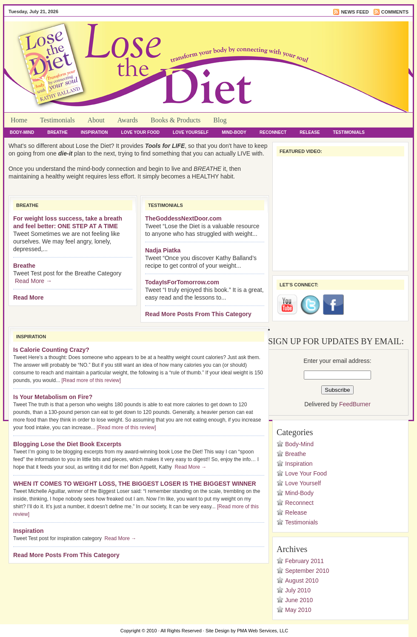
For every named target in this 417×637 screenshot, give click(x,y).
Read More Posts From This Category (198, 314)
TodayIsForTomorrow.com (182, 282)
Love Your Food (140, 132)
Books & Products (175, 120)
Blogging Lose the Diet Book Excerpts (67, 444)
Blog (219, 120)
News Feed (354, 11)
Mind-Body (234, 132)
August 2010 (302, 580)
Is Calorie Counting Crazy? (51, 349)
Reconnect (273, 132)
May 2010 (298, 609)
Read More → (33, 280)
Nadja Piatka (162, 250)
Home (19, 120)
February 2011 (304, 561)
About (96, 120)
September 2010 (307, 570)
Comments (394, 11)
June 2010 (299, 600)
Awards (127, 120)
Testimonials (57, 120)
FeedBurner (355, 404)
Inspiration (94, 132)
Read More (28, 297)
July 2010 (298, 590)
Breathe (57, 132)
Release (310, 132)
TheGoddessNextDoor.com (183, 218)
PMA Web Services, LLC (262, 630)
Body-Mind (22, 132)
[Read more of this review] (90, 380)
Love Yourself (190, 132)
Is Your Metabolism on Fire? (52, 397)
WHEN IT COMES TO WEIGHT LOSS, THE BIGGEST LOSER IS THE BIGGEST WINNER (134, 483)
